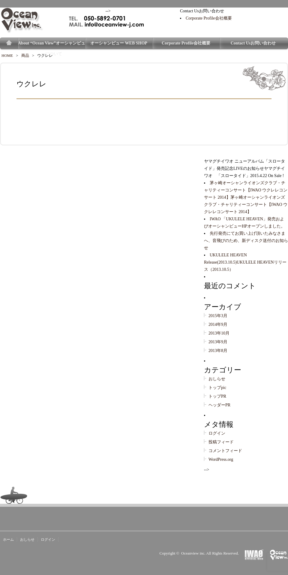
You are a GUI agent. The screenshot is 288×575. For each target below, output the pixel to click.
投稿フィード (221, 442)
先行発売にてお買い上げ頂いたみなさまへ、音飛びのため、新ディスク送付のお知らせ (246, 240)
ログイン (216, 433)
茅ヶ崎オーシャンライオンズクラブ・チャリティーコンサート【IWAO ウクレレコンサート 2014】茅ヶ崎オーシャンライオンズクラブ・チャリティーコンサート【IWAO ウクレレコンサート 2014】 (245, 197)
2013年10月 (219, 333)
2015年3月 (217, 315)
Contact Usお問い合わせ (253, 43)
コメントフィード (225, 450)
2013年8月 (217, 350)
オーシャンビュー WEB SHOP (118, 43)
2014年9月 (217, 324)
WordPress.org (220, 459)
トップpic (217, 387)
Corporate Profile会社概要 (209, 18)
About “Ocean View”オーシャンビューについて (51, 45)
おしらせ (216, 379)
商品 (25, 55)
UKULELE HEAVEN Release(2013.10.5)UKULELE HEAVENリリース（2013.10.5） (245, 262)
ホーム (8, 539)
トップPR (217, 396)
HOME (7, 55)
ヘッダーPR (219, 405)
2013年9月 (217, 342)
